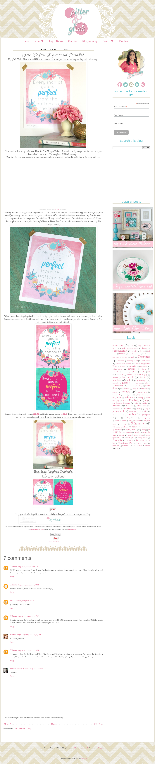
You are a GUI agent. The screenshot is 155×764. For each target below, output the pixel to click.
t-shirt (121, 435)
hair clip (139, 383)
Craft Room (145, 361)
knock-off (116, 395)
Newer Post (8, 724)
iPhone (115, 392)
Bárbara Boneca (16, 669)
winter (134, 446)
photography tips (134, 411)
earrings (131, 368)
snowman (145, 427)
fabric (135, 372)
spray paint (131, 429)
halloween (119, 385)
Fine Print (124, 41)
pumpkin (146, 414)
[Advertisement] (133, 168)
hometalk (126, 388)
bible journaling (120, 350)
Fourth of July (141, 374)
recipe (118, 418)
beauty (144, 348)
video (145, 443)
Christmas (144, 357)
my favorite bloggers (121, 403)
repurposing (145, 418)
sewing (123, 424)
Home (26, 41)
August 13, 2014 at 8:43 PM (24, 600)
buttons (145, 354)
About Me (39, 41)
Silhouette (137, 423)
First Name (118, 115)
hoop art (135, 389)
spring (144, 430)
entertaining (126, 372)
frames (115, 377)
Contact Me (108, 41)
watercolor (125, 446)
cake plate (116, 357)
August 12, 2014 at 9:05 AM (28, 566)
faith (142, 372)
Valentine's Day (125, 443)
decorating (133, 366)
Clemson (121, 361)
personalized (118, 411)
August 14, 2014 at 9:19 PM (31, 634)
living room (117, 397)
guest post (126, 382)
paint (138, 408)
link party (145, 395)
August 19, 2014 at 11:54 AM (28, 650)
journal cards (142, 392)
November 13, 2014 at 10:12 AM (34, 669)
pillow (146, 411)
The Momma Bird (81, 748)
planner (120, 415)
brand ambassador (134, 354)
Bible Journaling (89, 41)
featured (129, 375)
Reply (12, 576)
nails (136, 403)
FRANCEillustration (37, 529)
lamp (125, 395)
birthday (134, 351)
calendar (124, 357)
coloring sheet (132, 361)
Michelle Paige (15, 634)
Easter (144, 369)
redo (135, 418)
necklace (116, 405)
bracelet (122, 354)
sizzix (134, 426)
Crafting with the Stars (124, 364)
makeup (140, 397)
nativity (144, 403)
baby (139, 346)
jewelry (126, 391)
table (129, 435)
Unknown (13, 566)
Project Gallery (56, 41)
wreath (147, 445)
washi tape (116, 446)
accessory (118, 345)
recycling (126, 418)
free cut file (127, 377)
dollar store (117, 369)
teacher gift (129, 438)
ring (130, 420)
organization (116, 409)
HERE (57, 210)
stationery (128, 432)
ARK (12, 600)
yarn (116, 448)
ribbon (124, 420)
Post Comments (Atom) (22, 728)
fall (148, 371)
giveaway (141, 380)
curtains (122, 366)
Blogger (101, 748)
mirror (124, 400)
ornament (127, 408)
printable (56, 542)
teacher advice (138, 435)
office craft (141, 406)
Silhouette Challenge (120, 427)
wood (140, 446)
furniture (117, 380)
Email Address (120, 106)
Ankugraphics (72, 529)
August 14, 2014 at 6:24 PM (28, 616)
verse (139, 443)
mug (146, 400)
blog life (142, 351)
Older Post (98, 724)
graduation (116, 383)
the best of (129, 440)
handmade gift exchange (135, 386)
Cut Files (72, 41)
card (132, 357)
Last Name (118, 123)
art (132, 345)
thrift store (140, 440)
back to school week (130, 348)
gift (129, 380)
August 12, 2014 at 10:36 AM (28, 585)
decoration (143, 366)
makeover (129, 397)
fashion (120, 374)
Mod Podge (134, 400)
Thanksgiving (118, 440)
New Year (129, 406)
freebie (143, 377)
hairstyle (147, 383)
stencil (137, 432)
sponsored (117, 429)
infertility (144, 388)
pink (114, 415)
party (146, 409)
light (137, 395)
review (117, 420)
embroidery (116, 372)
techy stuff (142, 437)
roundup (137, 420)
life (131, 395)
